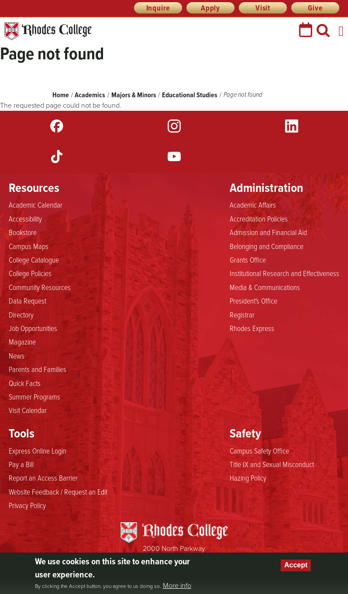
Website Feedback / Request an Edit (58, 491)
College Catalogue (34, 259)
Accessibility (25, 218)
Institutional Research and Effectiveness (284, 273)
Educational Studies (190, 95)
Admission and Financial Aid (268, 232)
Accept (295, 565)
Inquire (158, 8)
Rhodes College (48, 31)
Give (315, 8)
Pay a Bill (21, 464)
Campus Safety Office (259, 450)
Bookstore (23, 232)
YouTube (174, 156)
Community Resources (40, 287)
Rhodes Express (252, 328)
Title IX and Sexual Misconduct (272, 464)
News (16, 355)
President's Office (253, 300)
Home (60, 95)
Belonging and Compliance (266, 246)
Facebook (56, 126)
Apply (210, 8)
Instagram (174, 126)
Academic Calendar (35, 204)
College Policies (30, 273)
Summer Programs (34, 396)
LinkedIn (291, 126)
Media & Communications (265, 287)
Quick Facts (25, 383)
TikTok (56, 156)
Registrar (242, 314)
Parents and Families (37, 369)
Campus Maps (28, 246)
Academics (90, 95)
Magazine (22, 341)
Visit (262, 8)
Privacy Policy (27, 505)
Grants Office (248, 259)
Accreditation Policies (259, 218)
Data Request (27, 300)
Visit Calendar (28, 410)
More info (177, 586)
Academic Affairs (253, 204)
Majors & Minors (133, 95)
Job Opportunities (33, 328)
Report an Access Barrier (43, 477)
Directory (21, 314)
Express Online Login (37, 450)
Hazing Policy (248, 477)
